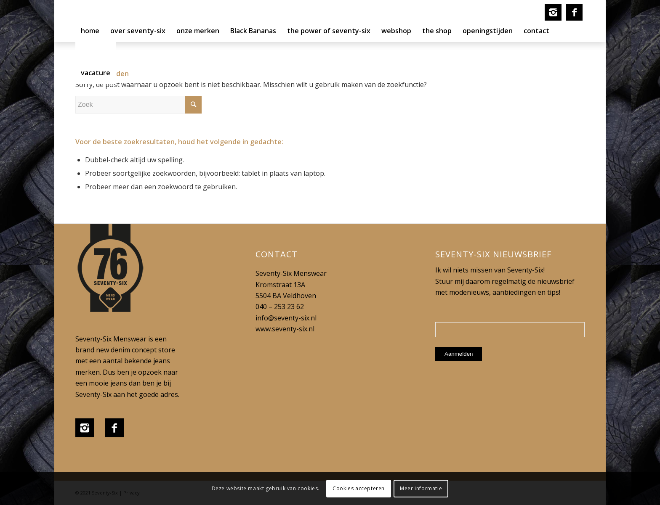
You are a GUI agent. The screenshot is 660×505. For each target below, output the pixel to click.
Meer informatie (421, 488)
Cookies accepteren (359, 488)
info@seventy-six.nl (286, 318)
